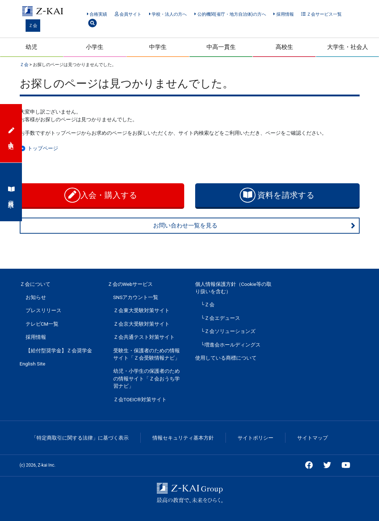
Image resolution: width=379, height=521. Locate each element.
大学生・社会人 (347, 47)
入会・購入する (101, 195)
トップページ (42, 148)
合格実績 (97, 14)
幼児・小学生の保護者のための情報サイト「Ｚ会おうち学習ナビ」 (146, 378)
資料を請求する (277, 195)
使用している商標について (226, 358)
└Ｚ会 (208, 304)
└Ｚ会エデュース (220, 318)
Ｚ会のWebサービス (130, 284)
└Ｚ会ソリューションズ (228, 331)
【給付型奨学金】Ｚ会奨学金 (59, 350)
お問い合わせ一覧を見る (254, 225)
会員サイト (128, 14)
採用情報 (283, 14)
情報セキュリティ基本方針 (183, 438)
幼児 (31, 47)
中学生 (158, 47)
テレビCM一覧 (42, 324)
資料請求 (11, 192)
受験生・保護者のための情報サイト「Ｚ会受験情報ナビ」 (146, 354)
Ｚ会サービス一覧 (321, 14)
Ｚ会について (35, 284)
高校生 (284, 47)
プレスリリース (43, 310)
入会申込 (11, 133)
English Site (32, 364)
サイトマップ (312, 438)
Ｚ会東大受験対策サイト (141, 310)
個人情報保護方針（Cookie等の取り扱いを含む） (233, 287)
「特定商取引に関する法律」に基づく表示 (80, 438)
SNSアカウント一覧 (136, 297)
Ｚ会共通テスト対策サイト (144, 337)
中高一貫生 (221, 47)
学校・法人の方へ (168, 14)
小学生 (94, 47)
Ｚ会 (33, 25)
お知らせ (36, 297)
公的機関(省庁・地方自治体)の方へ (230, 14)
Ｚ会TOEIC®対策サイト (140, 399)
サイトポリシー (255, 438)
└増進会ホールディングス (231, 345)
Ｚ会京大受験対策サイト (141, 324)
